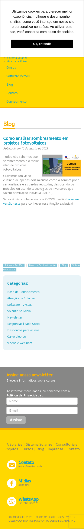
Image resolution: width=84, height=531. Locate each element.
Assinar (16, 420)
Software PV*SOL (18, 76)
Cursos (11, 67)
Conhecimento (16, 101)
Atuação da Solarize (21, 298)
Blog (9, 84)
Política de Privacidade (24, 395)
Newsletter (14, 317)
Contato (12, 93)
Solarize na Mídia (19, 311)
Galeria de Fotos (17, 61)
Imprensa (55, 449)
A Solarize (14, 444)
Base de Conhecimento (42, 265)
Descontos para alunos (23, 330)
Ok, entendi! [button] (42, 44)
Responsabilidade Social (23, 324)
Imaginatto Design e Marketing (54, 520)
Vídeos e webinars (19, 343)
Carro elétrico (16, 336)
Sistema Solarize (17, 57)
